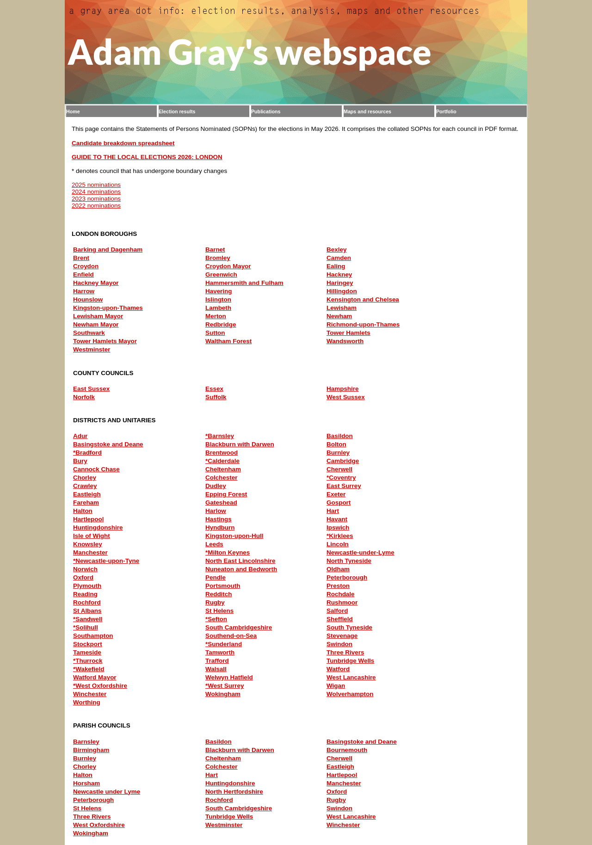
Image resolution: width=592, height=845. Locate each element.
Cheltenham (223, 469)
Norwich (85, 569)
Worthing (86, 702)
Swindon (339, 644)
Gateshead (221, 502)
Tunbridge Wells (350, 660)
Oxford (83, 577)
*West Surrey (224, 685)
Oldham (338, 569)
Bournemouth (347, 749)
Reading (85, 594)
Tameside (87, 652)
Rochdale (340, 594)
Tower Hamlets (348, 332)
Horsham (86, 783)
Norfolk (84, 397)
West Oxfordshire (99, 824)
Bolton (336, 444)
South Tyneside (349, 627)
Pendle (215, 577)
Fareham (86, 502)
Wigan (336, 685)
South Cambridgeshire (238, 627)
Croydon (86, 266)
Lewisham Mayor (98, 316)
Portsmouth (222, 585)
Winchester (89, 694)
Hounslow (88, 299)
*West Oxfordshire (100, 685)
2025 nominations (96, 184)
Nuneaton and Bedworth (241, 569)
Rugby (215, 602)
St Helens (219, 610)
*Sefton (216, 619)
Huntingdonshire (98, 527)
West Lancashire (351, 677)
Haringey (340, 282)
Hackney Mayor (96, 282)
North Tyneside (349, 560)
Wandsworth (345, 341)
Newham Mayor (96, 324)
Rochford (87, 602)
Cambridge (343, 460)
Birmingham (91, 749)
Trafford (217, 660)
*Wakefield (88, 669)
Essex (214, 388)
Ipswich (338, 527)
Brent (81, 257)
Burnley (338, 452)
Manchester (90, 552)
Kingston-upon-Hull (234, 535)
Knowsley (87, 544)
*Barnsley (219, 435)
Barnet (215, 249)
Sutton (215, 332)
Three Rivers (345, 652)
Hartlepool (88, 519)
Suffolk (216, 397)
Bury (80, 460)
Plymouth (87, 585)
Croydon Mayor (228, 266)
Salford (337, 610)
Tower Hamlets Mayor (105, 341)
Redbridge (220, 324)
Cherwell (339, 469)
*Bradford (87, 452)
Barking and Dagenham (107, 249)
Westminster (91, 349)
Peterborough (347, 577)
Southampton (93, 635)
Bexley (336, 249)
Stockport (87, 644)
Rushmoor (342, 602)
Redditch (218, 594)
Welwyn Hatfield (229, 677)
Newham (339, 316)
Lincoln (338, 544)
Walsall (216, 669)
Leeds (214, 544)
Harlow (215, 510)
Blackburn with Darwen (239, 444)
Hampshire (342, 388)
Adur (80, 435)
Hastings (218, 519)
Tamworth (219, 652)
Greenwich (221, 274)
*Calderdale (222, 460)
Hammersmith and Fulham (244, 282)
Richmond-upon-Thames (363, 324)
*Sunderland (223, 644)
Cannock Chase (96, 469)
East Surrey (344, 485)
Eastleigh (87, 494)
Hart (333, 510)
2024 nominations (96, 191)
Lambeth (218, 307)
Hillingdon (342, 291)
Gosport (339, 502)
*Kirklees (340, 535)
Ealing (336, 266)
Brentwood (221, 452)
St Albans (87, 610)
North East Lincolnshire (240, 560)
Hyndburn (219, 527)
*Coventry (341, 477)
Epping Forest (226, 494)
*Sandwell (87, 619)
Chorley (84, 477)
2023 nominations (96, 198)
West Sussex (346, 397)
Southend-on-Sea (231, 635)
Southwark (89, 332)
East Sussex (91, 388)
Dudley (215, 485)
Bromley (217, 257)
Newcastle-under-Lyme (361, 552)
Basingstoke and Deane (108, 444)
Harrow (83, 291)
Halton (82, 510)
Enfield (83, 274)
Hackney (339, 274)
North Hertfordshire (234, 791)
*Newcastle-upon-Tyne (106, 560)
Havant (337, 519)
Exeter (336, 494)
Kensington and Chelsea (363, 299)
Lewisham (342, 307)
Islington (218, 299)
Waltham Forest (228, 341)
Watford (338, 669)
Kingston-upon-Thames (108, 307)
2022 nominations (96, 205)
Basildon (340, 435)
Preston (338, 585)
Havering (218, 291)
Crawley (85, 485)
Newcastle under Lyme (106, 791)
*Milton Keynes (227, 552)
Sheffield (340, 619)
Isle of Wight (91, 535)
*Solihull (85, 627)
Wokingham (222, 694)
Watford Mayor (95, 677)
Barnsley (86, 741)
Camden (339, 257)
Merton (215, 316)
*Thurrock (87, 660)
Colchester (221, 477)
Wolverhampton (350, 694)
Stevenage (342, 635)
